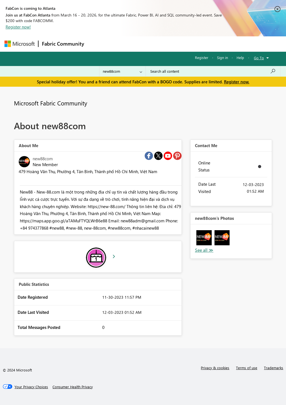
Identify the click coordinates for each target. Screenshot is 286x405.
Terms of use (246, 367)
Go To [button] (259, 57)
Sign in (222, 57)
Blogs (194, 43)
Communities (169, 43)
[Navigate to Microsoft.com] (19, 44)
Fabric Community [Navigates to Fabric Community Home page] (63, 43)
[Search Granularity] (122, 71)
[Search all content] (213, 71)
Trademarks (273, 367)
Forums (97, 43)
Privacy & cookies (215, 367)
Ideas (144, 43)
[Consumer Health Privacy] (73, 387)
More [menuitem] (213, 43)
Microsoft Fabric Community (50, 103)
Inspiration (121, 43)
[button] (204, 238)
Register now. (236, 81)
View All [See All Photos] (204, 250)
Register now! (18, 27)
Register (201, 57)
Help (240, 57)
